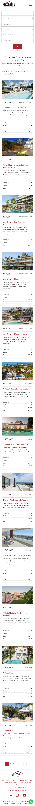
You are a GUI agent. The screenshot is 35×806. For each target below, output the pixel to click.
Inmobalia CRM (15, 803)
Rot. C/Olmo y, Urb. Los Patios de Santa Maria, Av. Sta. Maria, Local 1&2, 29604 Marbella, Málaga (17, 782)
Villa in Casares (9, 673)
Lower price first (20, 71)
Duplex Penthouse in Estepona (15, 500)
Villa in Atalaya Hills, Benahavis (16, 444)
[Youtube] (24, 796)
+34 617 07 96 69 (18, 788)
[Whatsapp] (30, 801)
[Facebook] (10, 796)
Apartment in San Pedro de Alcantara (14, 223)
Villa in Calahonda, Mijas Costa (15, 389)
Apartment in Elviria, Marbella (15, 279)
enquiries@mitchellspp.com (18, 790)
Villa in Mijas (8, 730)
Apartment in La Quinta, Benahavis (17, 555)
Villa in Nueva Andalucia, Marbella (17, 107)
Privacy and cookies (26, 803)
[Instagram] (17, 796)
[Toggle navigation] (30, 4)
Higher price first (7, 74)
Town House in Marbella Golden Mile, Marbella (16, 166)
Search (17, 47)
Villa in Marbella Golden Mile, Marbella (15, 614)
